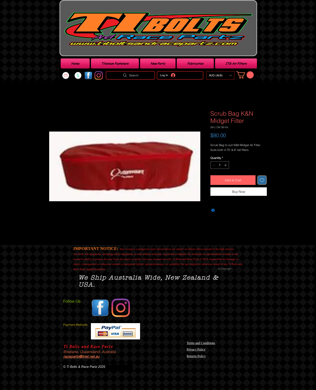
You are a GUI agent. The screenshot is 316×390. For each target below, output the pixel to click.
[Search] (130, 75)
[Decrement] (213, 165)
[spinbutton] (219, 165)
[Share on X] (220, 210)
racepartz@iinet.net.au (81, 356)
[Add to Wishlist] (262, 180)
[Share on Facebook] (213, 210)
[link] (245, 74)
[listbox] (220, 75)
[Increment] (225, 165)
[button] (220, 75)
